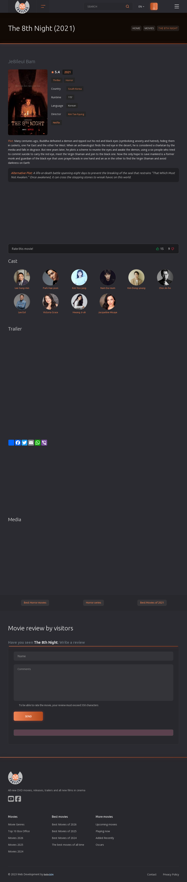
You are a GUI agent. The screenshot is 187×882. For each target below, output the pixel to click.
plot (72, 149)
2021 (67, 72)
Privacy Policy (171, 874)
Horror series (93, 602)
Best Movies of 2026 (64, 824)
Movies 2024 (15, 851)
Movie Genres (16, 824)
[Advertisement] (93, 212)
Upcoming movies (106, 824)
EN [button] (141, 6)
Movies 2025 (15, 844)
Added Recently (105, 838)
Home (136, 28)
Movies (149, 28)
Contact (152, 874)
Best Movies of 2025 (64, 831)
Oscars (100, 844)
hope (137, 154)
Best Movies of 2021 (152, 602)
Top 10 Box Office (19, 831)
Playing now (103, 831)
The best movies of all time (68, 844)
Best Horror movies (35, 602)
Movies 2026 (15, 838)
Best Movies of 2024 (64, 838)
